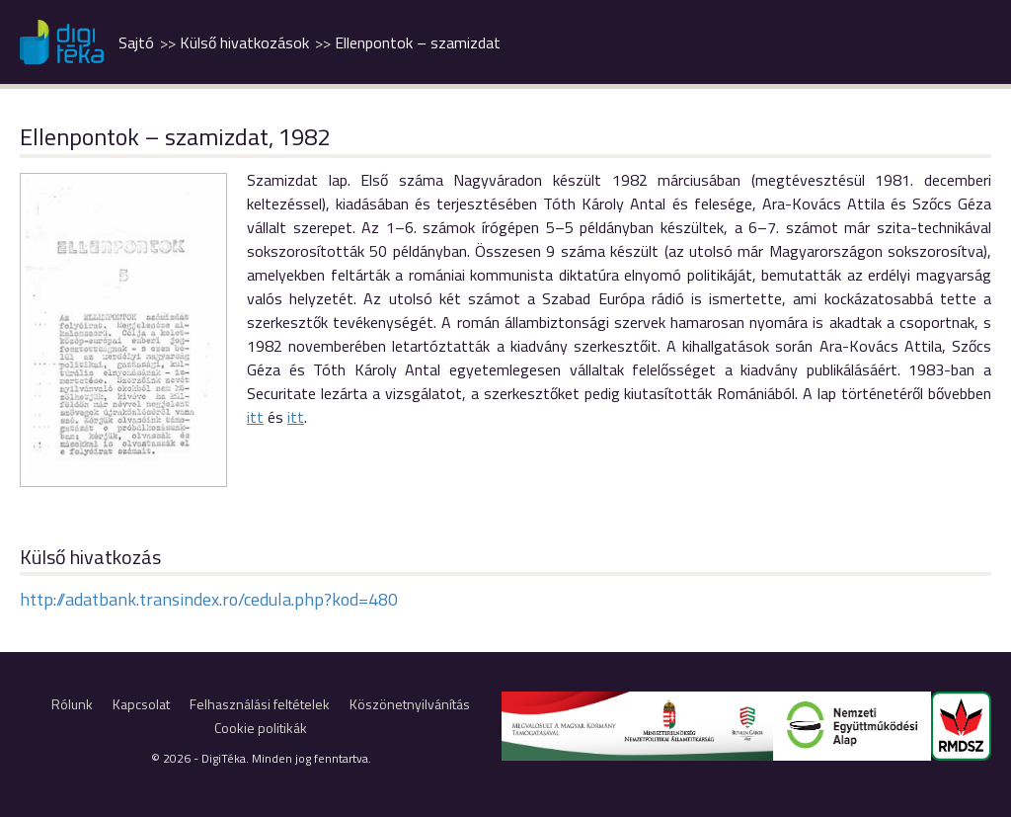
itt (255, 417)
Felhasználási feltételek (260, 704)
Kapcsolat (141, 704)
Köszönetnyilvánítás (410, 704)
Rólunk (72, 704)
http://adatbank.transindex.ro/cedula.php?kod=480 (209, 599)
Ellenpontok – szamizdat (418, 42)
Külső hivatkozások (244, 42)
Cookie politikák (260, 727)
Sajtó (136, 42)
